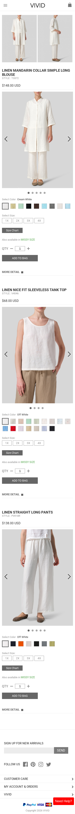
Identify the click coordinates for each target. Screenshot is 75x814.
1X (7, 220)
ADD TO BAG (20, 258)
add (28, 248)
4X (39, 220)
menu (5, 5)
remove (11, 248)
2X (17, 220)
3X (28, 220)
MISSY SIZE (28, 239)
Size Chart (12, 230)
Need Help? (63, 801)
